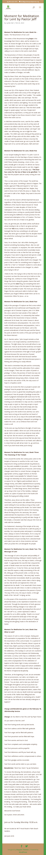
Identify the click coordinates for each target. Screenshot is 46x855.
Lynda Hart (10, 23)
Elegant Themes (22, 850)
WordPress (23, 852)
